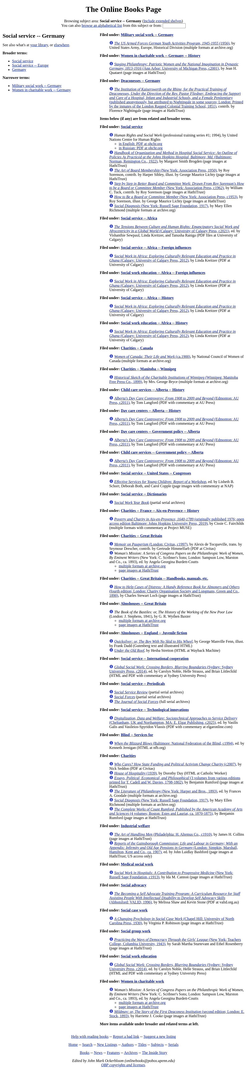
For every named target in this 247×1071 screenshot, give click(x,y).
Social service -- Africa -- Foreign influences (156, 248)
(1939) (135, 773)
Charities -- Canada (137, 348)
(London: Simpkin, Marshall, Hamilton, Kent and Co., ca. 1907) (173, 847)
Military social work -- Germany (37, 86)
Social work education (139, 956)
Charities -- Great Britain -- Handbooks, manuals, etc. (164, 578)
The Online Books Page (123, 9)
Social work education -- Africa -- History (154, 323)
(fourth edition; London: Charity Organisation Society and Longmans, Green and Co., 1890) (174, 591)
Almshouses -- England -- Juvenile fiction (154, 633)
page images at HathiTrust (138, 570)
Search (87, 1045)
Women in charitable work (142, 981)
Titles (142, 1045)
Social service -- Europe (30, 65)
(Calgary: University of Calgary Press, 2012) (172, 258)
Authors (127, 1045)
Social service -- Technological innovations (155, 710)
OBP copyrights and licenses (123, 1065)
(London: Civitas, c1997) (150, 544)
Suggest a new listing (160, 1037)
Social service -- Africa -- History (147, 298)
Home (73, 1045)
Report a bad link (126, 1037)
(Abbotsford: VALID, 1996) (174, 898)
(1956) (171, 43)
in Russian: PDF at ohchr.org (140, 148)
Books (85, 1053)
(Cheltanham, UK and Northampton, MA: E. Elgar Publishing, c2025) (173, 720)
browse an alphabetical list (102, 25)
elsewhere (61, 45)
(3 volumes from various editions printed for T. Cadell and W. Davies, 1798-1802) (174, 780)
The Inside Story (154, 1053)
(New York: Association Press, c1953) (175, 197)
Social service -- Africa (139, 218)
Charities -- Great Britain (141, 536)
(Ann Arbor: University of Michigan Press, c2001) (173, 66)
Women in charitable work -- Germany (41, 90)
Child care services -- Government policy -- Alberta (162, 452)
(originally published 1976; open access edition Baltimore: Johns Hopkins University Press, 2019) (176, 521)
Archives (131, 1053)
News (98, 1053)
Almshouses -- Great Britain (143, 604)
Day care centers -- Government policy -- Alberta (160, 431)
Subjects (157, 1045)
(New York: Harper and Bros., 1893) (165, 791)
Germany (19, 70)
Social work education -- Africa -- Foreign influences (163, 273)
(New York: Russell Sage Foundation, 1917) (161, 206)
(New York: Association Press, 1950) (165, 170)
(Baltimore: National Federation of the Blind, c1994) (173, 743)
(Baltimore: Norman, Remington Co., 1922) (173, 157)
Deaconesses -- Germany (140, 81)
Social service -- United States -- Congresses (156, 473)
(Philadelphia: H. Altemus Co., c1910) (162, 834)
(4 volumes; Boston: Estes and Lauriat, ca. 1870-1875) (175, 811)
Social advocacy (133, 885)
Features (113, 1053)
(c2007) (175, 764)
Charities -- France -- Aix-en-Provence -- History (160, 511)
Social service (22, 61)
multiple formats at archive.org (142, 566)
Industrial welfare (135, 826)
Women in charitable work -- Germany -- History (160, 56)
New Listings (107, 1045)
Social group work (135, 931)
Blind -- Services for (137, 735)
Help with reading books (89, 1037)
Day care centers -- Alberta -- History (151, 411)
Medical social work (137, 864)
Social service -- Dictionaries (143, 494)
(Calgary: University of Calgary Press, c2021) (174, 229)
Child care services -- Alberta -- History (152, 390)
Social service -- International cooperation (155, 658)
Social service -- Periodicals (143, 684)
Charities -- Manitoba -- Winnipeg (148, 369)
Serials (173, 1045)
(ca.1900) (152, 357)
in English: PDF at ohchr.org (140, 144)
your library (39, 45)
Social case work (134, 910)
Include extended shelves (163, 21)
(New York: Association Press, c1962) (176, 186)
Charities (128, 756)
